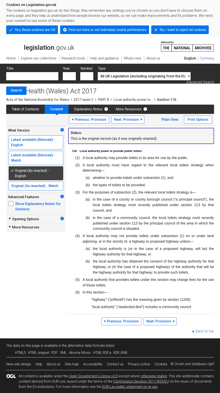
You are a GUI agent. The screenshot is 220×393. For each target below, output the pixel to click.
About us (53, 364)
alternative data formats (86, 345)
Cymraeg (207, 58)
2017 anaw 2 (83, 100)
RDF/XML (120, 353)
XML (63, 353)
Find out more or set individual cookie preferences (107, 30)
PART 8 (103, 100)
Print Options (198, 119)
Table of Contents (25, 109)
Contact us (115, 364)
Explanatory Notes (88, 109)
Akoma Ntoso (80, 353)
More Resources (129, 109)
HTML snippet (38, 353)
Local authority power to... (133, 100)
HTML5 (20, 353)
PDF (54, 353)
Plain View (170, 119)
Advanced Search (200, 82)
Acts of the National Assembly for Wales (37, 100)
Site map (72, 364)
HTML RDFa (102, 353)
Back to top (205, 331)
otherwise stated (154, 376)
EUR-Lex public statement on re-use (130, 387)
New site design (18, 364)
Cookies (161, 364)
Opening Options (23, 219)
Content (56, 109)
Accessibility (92, 364)
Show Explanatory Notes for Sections (38, 206)
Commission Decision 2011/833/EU (141, 381)
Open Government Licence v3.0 (93, 376)
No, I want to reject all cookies (183, 30)
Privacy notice (139, 364)
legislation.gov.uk (40, 46)
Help (38, 364)
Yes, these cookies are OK (35, 30)
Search (16, 90)
